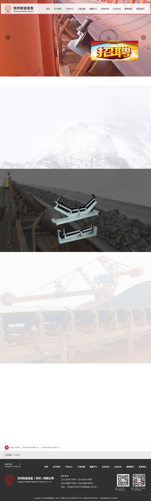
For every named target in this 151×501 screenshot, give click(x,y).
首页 (48, 9)
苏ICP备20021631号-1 (76, 498)
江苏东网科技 (104, 498)
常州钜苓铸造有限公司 (30, 447)
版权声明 (87, 498)
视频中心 (93, 9)
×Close (91, 63)
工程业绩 (81, 9)
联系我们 (140, 9)
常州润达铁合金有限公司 (50, 447)
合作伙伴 (105, 9)
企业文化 (117, 9)
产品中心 (70, 9)
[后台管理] (113, 498)
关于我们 (58, 9)
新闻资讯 (129, 9)
